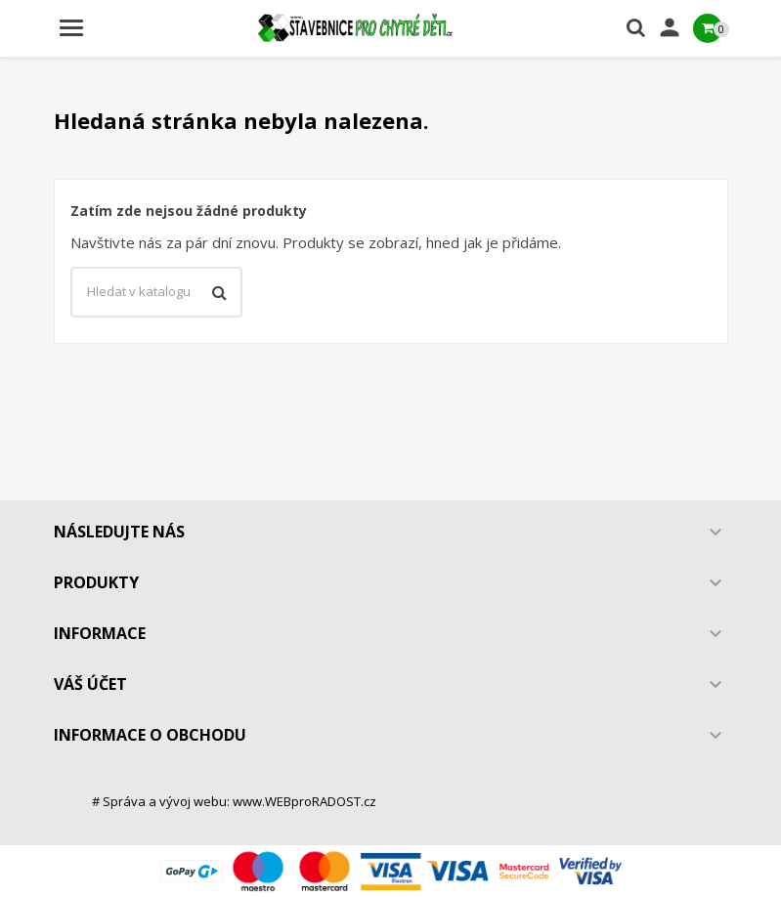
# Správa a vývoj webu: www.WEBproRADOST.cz (234, 801)
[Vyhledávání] (156, 292)
